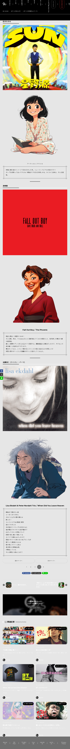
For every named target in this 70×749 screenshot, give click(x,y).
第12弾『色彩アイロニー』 (11, 725)
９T (32, 666)
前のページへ (18, 560)
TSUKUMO (24, 742)
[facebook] (1, 370)
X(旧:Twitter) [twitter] (37, 573)
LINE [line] (46, 573)
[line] (1, 378)
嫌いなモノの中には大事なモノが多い (48, 725)
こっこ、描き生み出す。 (19, 585)
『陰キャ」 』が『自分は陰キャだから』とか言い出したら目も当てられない (46, 585)
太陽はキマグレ (62, 628)
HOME (6, 11)
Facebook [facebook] (27, 573)
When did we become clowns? (15, 688)
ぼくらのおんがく (62, 666)
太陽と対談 (30, 628)
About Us (5, 742)
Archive (51, 742)
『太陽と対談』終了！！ (11, 650)
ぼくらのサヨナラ (41, 688)
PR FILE (14, 742)
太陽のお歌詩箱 (29, 703)
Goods (33, 742)
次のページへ (51, 560)
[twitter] (1, 374)
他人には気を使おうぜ (43, 650)
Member (42, 742)
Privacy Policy (63, 742)
